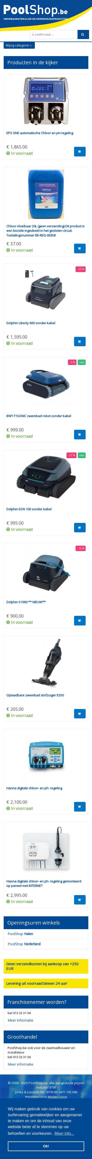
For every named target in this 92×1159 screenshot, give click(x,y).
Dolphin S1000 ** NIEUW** (26, 602)
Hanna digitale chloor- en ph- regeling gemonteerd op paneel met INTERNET (43, 883)
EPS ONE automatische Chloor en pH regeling (39, 133)
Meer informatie (20, 1020)
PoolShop (20, 933)
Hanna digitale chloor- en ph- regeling (34, 788)
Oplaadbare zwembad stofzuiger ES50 (35, 695)
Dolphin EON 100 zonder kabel (29, 509)
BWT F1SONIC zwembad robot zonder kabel (38, 416)
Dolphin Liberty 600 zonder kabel (30, 323)
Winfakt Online (57, 1096)
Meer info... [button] (64, 1133)
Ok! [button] (46, 1146)
